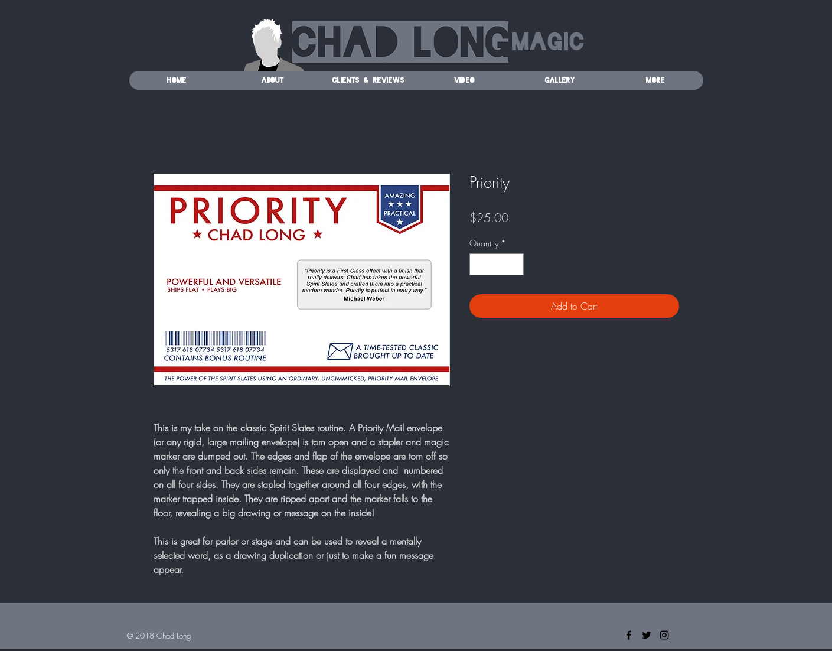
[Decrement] (478, 264)
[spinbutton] (496, 264)
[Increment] (514, 264)
